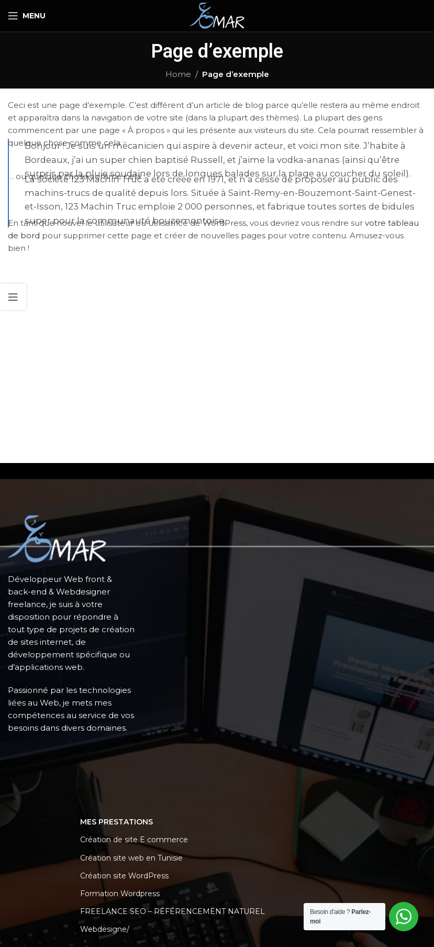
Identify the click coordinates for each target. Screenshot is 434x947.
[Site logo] (217, 15)
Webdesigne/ (104, 929)
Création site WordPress (124, 875)
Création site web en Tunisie (131, 858)
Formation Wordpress (120, 893)
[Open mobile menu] (27, 15)
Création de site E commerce (134, 839)
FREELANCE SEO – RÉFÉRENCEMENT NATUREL (172, 911)
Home (178, 74)
